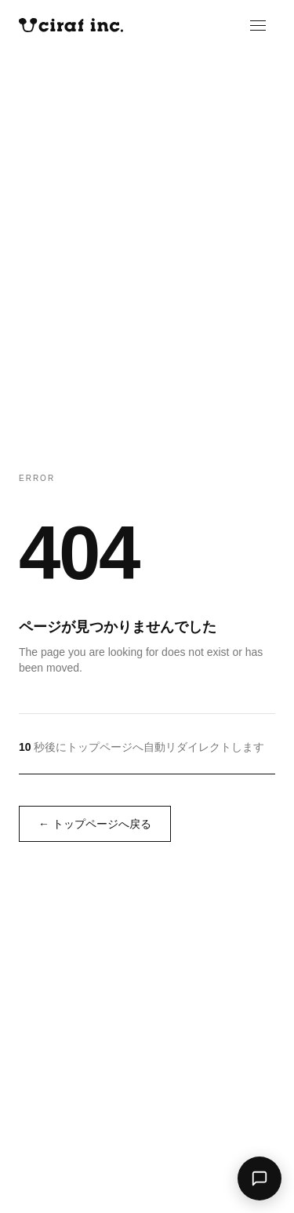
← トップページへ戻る (94, 824)
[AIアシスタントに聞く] (259, 1178)
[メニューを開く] (265, 25)
